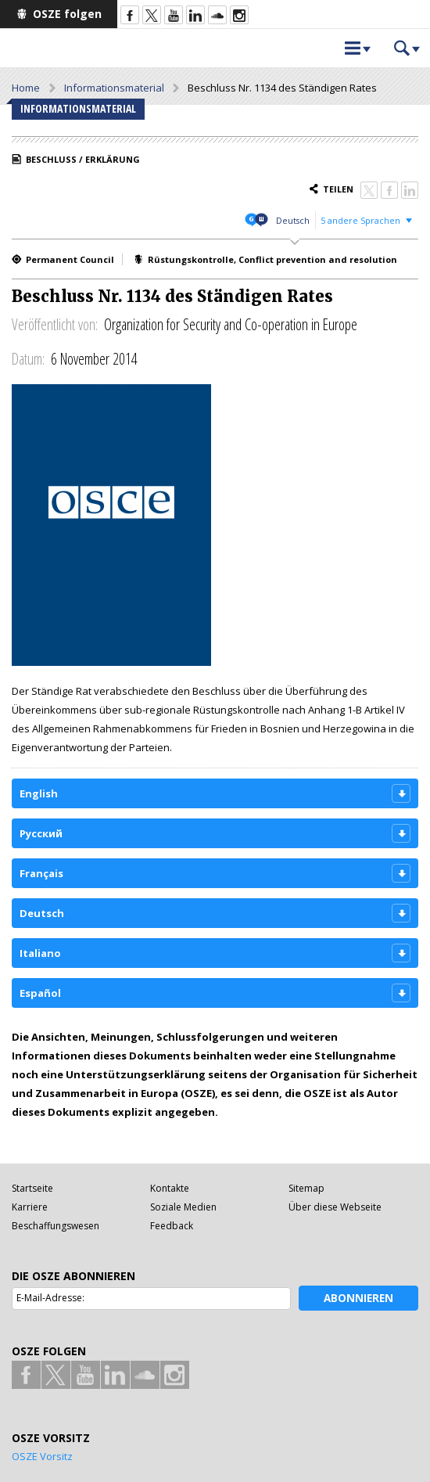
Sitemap (306, 1188)
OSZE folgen (67, 13)
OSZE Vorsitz (42, 1456)
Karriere (30, 1207)
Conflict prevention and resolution (317, 259)
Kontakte (169, 1188)
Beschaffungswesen (55, 1225)
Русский (41, 833)
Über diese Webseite (335, 1207)
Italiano (40, 953)
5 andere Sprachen (360, 220)
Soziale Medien (183, 1207)
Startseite (32, 1188)
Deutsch (293, 220)
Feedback (171, 1225)
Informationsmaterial (114, 88)
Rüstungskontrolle (191, 259)
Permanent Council (70, 259)
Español (40, 993)
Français (41, 873)
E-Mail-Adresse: (50, 1297)
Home (26, 88)
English (39, 793)
